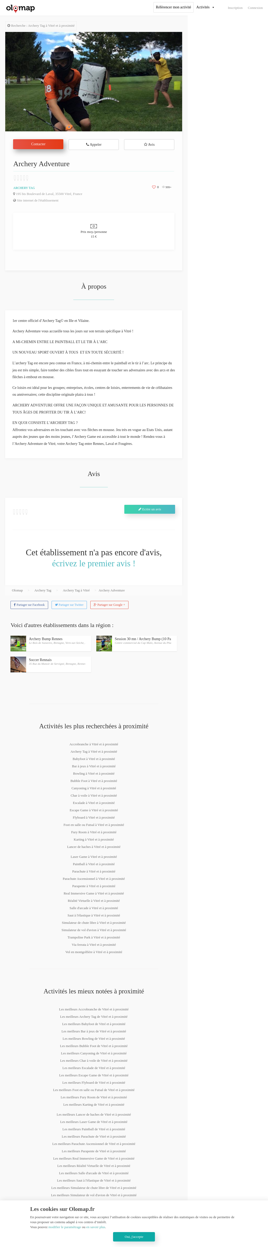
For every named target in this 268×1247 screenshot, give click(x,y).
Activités (203, 7)
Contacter (38, 144)
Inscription (235, 8)
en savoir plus (95, 1227)
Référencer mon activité (173, 7)
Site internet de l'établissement (35, 200)
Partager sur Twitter (69, 605)
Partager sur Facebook (29, 605)
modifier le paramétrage (64, 1227)
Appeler (94, 145)
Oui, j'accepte (134, 1237)
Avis (149, 145)
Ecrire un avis (149, 509)
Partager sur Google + (109, 605)
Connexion (255, 8)
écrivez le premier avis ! (94, 563)
